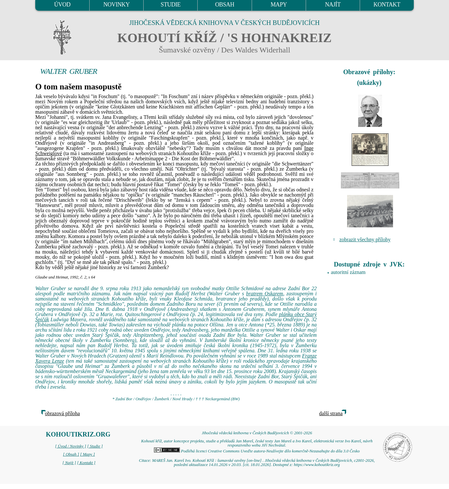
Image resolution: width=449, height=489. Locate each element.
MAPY (278, 4)
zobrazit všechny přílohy (364, 239)
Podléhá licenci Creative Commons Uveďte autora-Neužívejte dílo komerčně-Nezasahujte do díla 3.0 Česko (257, 451)
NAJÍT (333, 4)
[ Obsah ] (71, 454)
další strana (331, 413)
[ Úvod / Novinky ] (70, 446)
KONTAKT (387, 4)
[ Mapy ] (87, 454)
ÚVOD (62, 4)
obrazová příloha (62, 413)
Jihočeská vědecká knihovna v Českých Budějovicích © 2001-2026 (257, 433)
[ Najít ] (69, 463)
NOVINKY (117, 4)
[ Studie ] (95, 446)
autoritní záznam (348, 272)
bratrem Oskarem (264, 293)
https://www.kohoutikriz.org (317, 464)
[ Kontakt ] (86, 463)
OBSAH (224, 4)
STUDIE (171, 4)
